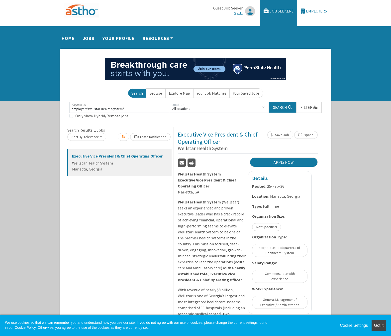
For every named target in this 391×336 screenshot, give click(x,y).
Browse (155, 93)
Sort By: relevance (85, 137)
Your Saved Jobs (246, 93)
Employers (314, 11)
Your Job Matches (211, 93)
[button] (309, 107)
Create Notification (150, 137)
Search (137, 93)
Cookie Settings (354, 325)
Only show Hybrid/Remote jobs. (102, 115)
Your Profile (118, 38)
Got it (379, 325)
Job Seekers (278, 11)
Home (68, 38)
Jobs (89, 38)
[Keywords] (119, 107)
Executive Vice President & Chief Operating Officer (117, 156)
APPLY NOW (284, 162)
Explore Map (179, 93)
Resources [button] (156, 38)
